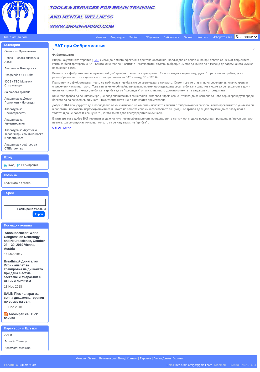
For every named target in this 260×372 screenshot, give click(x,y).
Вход (11, 165)
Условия (178, 358)
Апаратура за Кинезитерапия (14, 121)
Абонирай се (19, 314)
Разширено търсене (31, 208)
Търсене (145, 358)
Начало (101, 37)
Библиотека (171, 37)
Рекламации (107, 358)
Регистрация (29, 165)
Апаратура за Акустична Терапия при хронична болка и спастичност (23, 134)
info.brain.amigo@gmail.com (193, 364)
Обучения (152, 37)
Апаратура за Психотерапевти (15, 111)
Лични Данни (162, 358)
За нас (188, 37)
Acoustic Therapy (15, 341)
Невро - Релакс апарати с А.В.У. (21, 59)
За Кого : (135, 37)
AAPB (8, 334)
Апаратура (117, 37)
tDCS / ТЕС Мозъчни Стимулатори (18, 83)
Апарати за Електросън (20, 68)
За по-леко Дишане (17, 92)
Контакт (202, 37)
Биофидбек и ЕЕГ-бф (18, 74)
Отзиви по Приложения (20, 51)
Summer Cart (27, 364)
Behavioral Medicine (17, 347)
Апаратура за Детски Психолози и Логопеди (19, 100)
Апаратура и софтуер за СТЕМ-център (20, 146)
